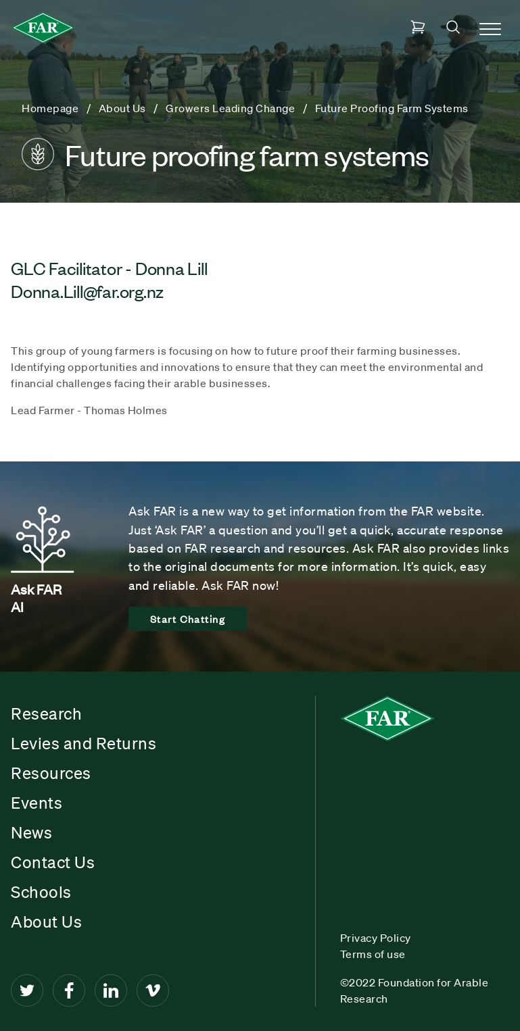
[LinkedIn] (111, 990)
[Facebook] (69, 990)
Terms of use (373, 954)
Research (46, 713)
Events (36, 802)
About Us (46, 921)
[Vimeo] (153, 990)
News (31, 832)
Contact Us (53, 862)
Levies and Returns (83, 743)
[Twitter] (27, 990)
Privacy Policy (375, 938)
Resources (51, 772)
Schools (41, 891)
